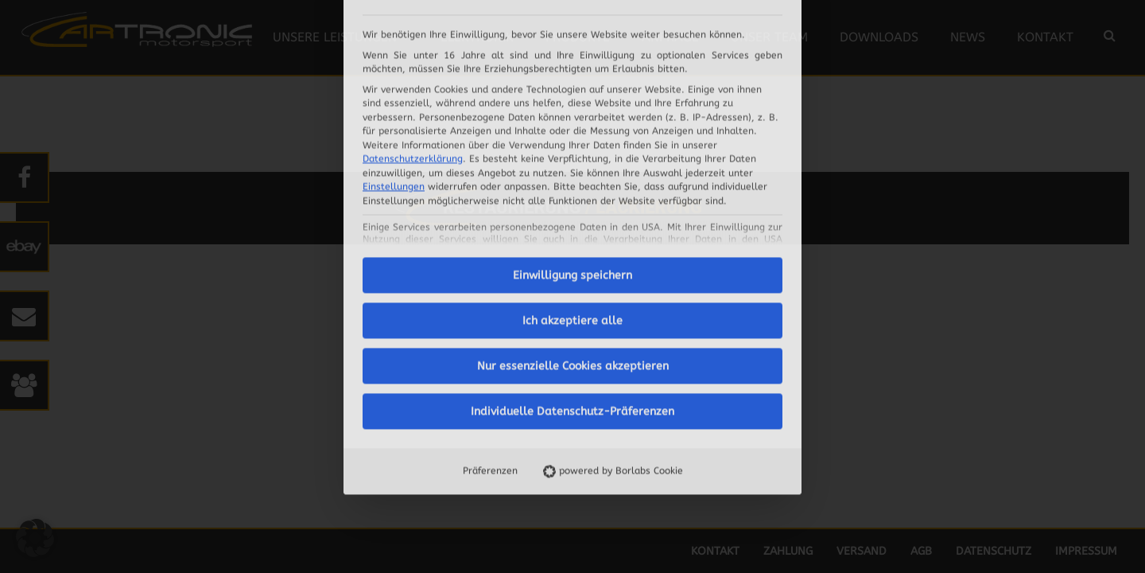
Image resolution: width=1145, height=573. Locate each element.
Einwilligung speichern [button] (572, 111)
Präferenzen (490, 306)
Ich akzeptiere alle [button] (572, 156)
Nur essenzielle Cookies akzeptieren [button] (573, 202)
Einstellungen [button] (394, 22)
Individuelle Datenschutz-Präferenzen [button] (572, 247)
